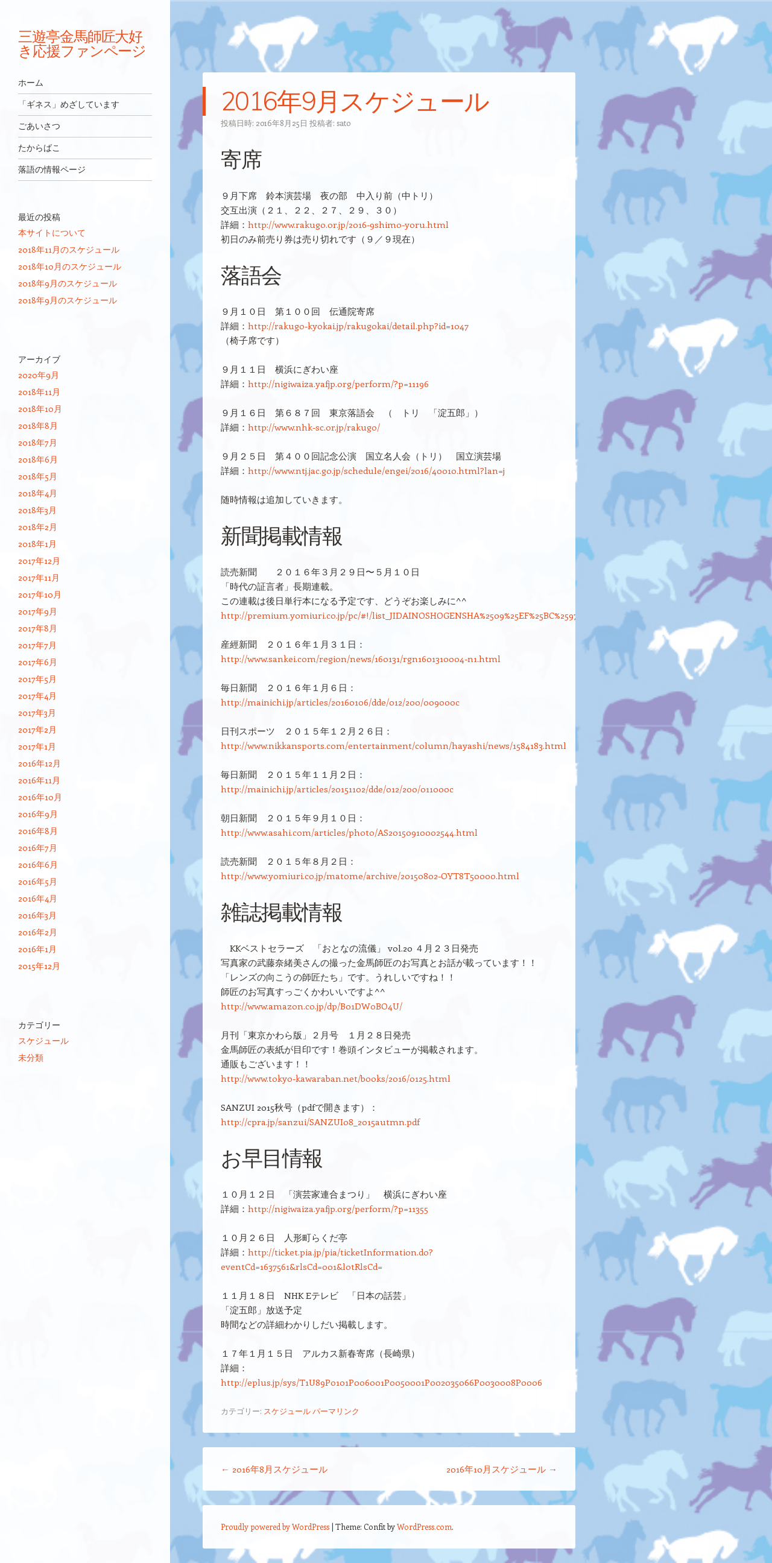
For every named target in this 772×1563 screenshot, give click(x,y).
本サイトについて (52, 232)
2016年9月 (38, 813)
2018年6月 (38, 459)
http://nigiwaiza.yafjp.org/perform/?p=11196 (338, 383)
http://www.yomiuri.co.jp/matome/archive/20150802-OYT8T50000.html (370, 876)
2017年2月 (37, 729)
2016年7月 (37, 847)
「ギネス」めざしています (68, 104)
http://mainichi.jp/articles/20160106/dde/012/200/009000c (340, 702)
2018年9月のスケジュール (67, 283)
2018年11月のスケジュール (68, 249)
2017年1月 (37, 746)
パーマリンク (335, 1411)
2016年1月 (37, 949)
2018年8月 (38, 425)
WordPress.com (424, 1526)
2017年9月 (37, 611)
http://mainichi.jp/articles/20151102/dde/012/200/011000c (337, 789)
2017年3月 (37, 712)
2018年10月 (40, 408)
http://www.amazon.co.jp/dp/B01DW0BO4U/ (311, 1006)
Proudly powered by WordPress (275, 1526)
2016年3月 (37, 915)
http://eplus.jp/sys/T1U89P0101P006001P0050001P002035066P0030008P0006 (381, 1382)
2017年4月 (37, 695)
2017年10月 (40, 594)
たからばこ (39, 147)
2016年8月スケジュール (274, 1469)
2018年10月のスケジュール (69, 266)
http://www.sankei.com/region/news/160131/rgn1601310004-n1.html (361, 658)
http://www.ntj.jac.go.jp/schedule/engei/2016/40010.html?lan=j (376, 470)
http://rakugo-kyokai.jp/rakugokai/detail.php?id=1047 (358, 326)
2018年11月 (39, 391)
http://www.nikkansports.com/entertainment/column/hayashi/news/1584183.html (393, 745)
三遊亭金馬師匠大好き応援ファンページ (82, 43)
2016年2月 (37, 932)
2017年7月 (37, 645)
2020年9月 (38, 374)
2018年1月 (37, 543)
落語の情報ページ (52, 169)
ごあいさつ (39, 126)
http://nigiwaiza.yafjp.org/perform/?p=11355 (338, 1208)
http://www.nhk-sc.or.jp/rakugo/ (314, 427)
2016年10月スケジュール (501, 1469)
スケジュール (287, 1411)
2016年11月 (39, 780)
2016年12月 (39, 763)
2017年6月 (37, 662)
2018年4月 (37, 493)
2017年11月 (39, 577)
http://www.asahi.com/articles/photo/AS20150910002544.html (349, 832)
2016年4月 (37, 898)
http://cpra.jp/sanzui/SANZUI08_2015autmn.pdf (320, 1122)
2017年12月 (39, 560)
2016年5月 (37, 881)
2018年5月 (37, 476)
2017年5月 (37, 678)
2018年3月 (37, 510)
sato (344, 123)
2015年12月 (39, 965)
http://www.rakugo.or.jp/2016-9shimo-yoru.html (348, 224)
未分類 (30, 1057)
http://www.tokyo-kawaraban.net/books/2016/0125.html (336, 1078)
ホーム (30, 82)
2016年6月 (38, 864)
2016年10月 (40, 797)
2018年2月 (37, 526)
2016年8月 (38, 830)
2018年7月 (37, 442)
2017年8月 (37, 628)
